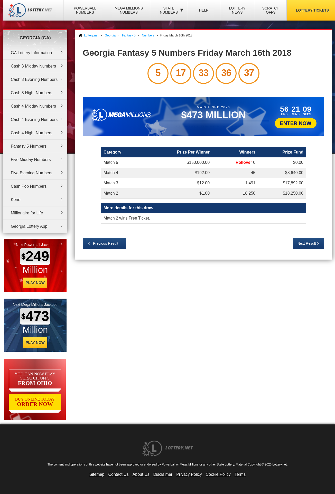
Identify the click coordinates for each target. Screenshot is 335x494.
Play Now (35, 283)
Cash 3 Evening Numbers (34, 79)
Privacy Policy (189, 474)
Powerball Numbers (85, 10)
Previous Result (105, 243)
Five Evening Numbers (31, 173)
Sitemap (97, 474)
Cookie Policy (218, 474)
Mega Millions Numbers (129, 10)
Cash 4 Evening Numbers (34, 119)
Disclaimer (162, 474)
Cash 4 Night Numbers (31, 133)
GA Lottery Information (31, 53)
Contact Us (118, 474)
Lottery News (237, 10)
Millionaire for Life (27, 213)
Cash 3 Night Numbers (31, 93)
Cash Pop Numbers (29, 186)
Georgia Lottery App (29, 226)
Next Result (306, 243)
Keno (15, 199)
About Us (141, 474)
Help (204, 10)
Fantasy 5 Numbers (29, 146)
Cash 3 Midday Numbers (33, 66)
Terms (240, 474)
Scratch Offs (271, 10)
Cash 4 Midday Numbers (33, 106)
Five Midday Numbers (31, 159)
